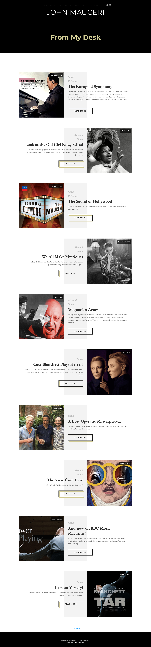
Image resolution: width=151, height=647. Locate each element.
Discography (65, 5)
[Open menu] (104, 5)
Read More (80, 111)
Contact (95, 5)
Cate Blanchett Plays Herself (58, 364)
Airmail (78, 135)
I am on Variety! (69, 587)
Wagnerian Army (83, 309)
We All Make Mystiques (62, 256)
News (71, 77)
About (85, 5)
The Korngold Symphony (90, 86)
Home (45, 5)
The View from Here (65, 479)
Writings (53, 5)
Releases (73, 81)
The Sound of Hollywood (90, 201)
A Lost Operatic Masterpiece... (94, 421)
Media (76, 5)
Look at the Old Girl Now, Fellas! (54, 144)
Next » (77, 628)
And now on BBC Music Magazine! (89, 531)
